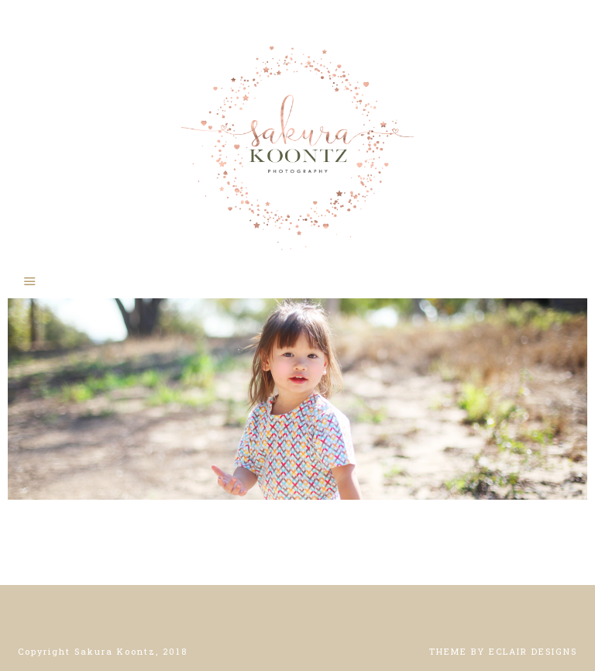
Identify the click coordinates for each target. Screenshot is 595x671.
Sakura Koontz (297, 139)
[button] (297, 280)
